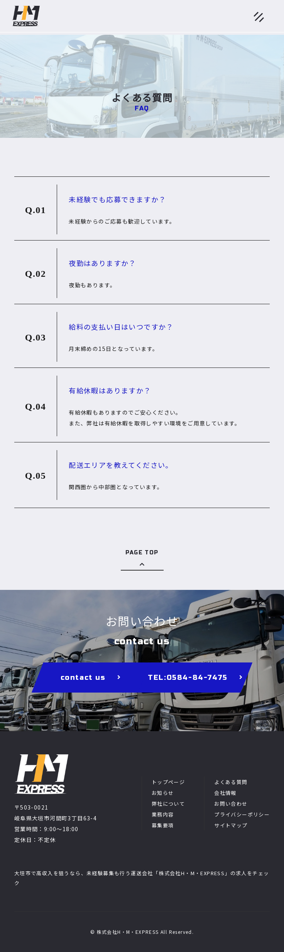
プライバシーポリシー (242, 814)
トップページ (168, 782)
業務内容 (163, 814)
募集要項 (163, 825)
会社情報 (225, 792)
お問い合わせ (230, 803)
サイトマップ (230, 825)
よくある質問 (230, 782)
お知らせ (163, 792)
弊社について (168, 803)
